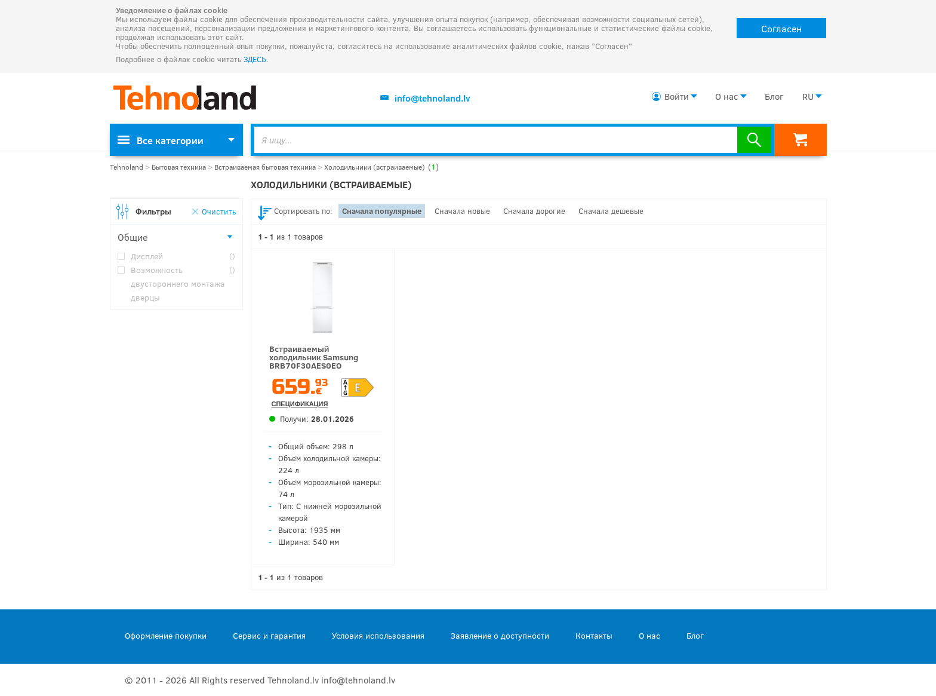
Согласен (781, 28)
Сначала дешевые (611, 211)
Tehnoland (126, 166)
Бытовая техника (179, 166)
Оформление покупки (166, 635)
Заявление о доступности (500, 635)
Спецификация (300, 404)
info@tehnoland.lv (432, 98)
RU (808, 96)
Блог (774, 96)
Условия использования (378, 635)
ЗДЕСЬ (255, 59)
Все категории (161, 140)
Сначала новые (462, 211)
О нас (726, 96)
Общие (132, 237)
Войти (676, 96)
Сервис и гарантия (269, 635)
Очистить (219, 211)
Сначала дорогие (534, 211)
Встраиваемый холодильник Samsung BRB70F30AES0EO (313, 357)
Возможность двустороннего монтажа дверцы (183, 283)
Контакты (593, 635)
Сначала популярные (381, 211)
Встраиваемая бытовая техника (265, 166)
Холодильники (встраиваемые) (381, 166)
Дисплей (183, 256)
